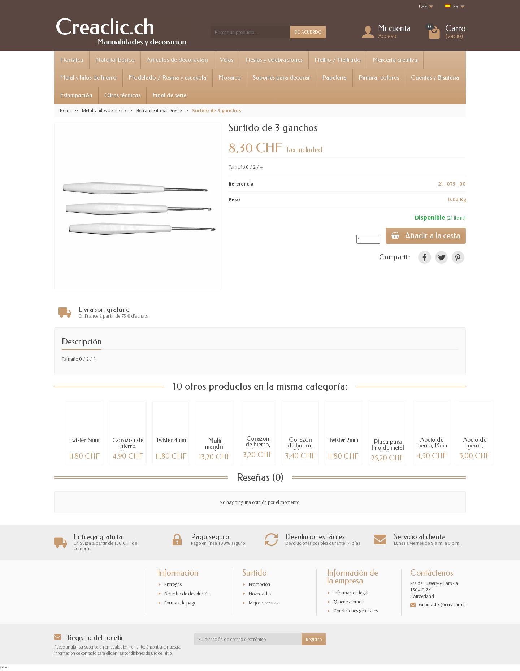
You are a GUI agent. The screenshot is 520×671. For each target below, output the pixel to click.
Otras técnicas (122, 95)
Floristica (71, 59)
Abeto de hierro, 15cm (431, 442)
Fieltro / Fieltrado (338, 59)
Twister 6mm (84, 440)
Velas (226, 59)
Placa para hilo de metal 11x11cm (388, 448)
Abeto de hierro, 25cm (474, 445)
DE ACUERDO (308, 32)
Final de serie (169, 95)
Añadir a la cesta (425, 236)
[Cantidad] (368, 239)
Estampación (76, 95)
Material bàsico (115, 59)
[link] (424, 257)
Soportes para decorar (281, 77)
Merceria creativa (395, 59)
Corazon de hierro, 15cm (258, 444)
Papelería (334, 77)
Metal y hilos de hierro (88, 77)
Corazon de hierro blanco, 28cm (127, 449)
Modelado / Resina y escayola (168, 77)
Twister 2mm (343, 440)
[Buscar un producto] (250, 32)
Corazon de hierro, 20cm (300, 445)
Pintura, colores (379, 77)
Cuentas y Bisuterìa (435, 77)
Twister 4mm (171, 440)
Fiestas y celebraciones (274, 59)
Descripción (81, 342)
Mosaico (229, 77)
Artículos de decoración (177, 59)
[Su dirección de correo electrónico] (248, 639)
